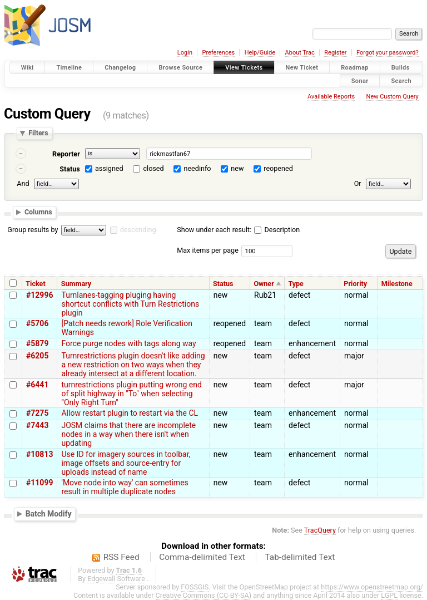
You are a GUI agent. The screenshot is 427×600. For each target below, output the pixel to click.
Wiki (27, 67)
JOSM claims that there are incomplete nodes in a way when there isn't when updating (128, 434)
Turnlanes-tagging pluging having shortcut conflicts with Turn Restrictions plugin (130, 304)
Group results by (32, 229)
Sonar (360, 80)
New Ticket (302, 67)
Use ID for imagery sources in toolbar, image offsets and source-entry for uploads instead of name (125, 463)
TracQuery (320, 530)
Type (296, 283)
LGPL (389, 595)
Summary (76, 283)
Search (401, 80)
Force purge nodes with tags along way (128, 343)
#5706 (37, 323)
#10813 (39, 454)
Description (277, 229)
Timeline (69, 67)
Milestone (397, 283)
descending (138, 229)
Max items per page (208, 250)
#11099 (39, 482)
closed (153, 168)
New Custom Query (392, 96)
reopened (278, 168)
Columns (38, 212)
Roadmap (355, 67)
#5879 (37, 343)
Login (184, 52)
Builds (400, 67)
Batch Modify (49, 513)
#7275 (37, 413)
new (237, 168)
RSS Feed (121, 557)
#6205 (37, 355)
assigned (109, 168)
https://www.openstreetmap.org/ (372, 587)
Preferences (218, 52)
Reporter (66, 154)
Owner (264, 283)
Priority (355, 283)
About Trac (300, 52)
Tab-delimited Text (300, 557)
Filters (38, 133)
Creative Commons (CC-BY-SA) (204, 595)
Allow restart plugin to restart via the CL (129, 413)
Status (69, 169)
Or (357, 183)
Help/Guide (260, 52)
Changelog (120, 67)
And (23, 183)
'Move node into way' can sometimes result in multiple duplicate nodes (124, 487)
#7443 (37, 425)
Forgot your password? (387, 52)
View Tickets (243, 67)
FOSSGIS (194, 587)
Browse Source (180, 67)
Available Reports (331, 96)
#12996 (39, 295)
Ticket (35, 283)
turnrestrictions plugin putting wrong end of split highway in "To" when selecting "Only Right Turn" (131, 393)
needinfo (197, 168)
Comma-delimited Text (202, 557)
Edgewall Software (116, 578)
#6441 (37, 384)
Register (335, 52)
